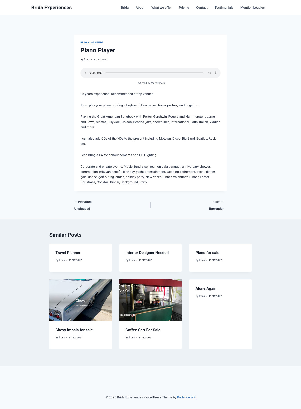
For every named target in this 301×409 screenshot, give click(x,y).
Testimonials (224, 7)
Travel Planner (67, 252)
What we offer (161, 7)
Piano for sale (207, 252)
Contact (202, 7)
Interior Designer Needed (147, 252)
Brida (125, 7)
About (140, 7)
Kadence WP (186, 397)
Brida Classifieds (91, 42)
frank (87, 59)
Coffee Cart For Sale (143, 330)
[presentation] (80, 300)
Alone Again (205, 288)
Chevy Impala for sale (74, 330)
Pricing (184, 7)
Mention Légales (252, 7)
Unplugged (109, 205)
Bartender (189, 205)
